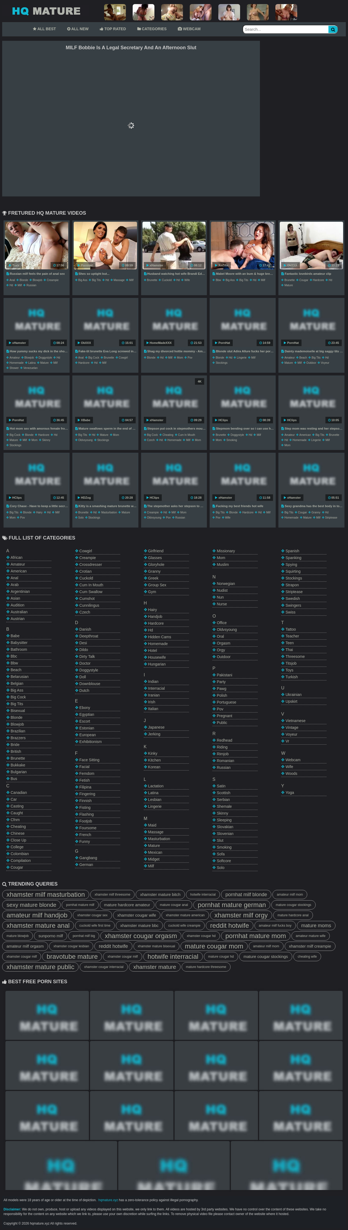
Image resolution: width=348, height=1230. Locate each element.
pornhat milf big (84, 936)
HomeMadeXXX (159, 342)
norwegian (226, 583)
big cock (93, 357)
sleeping (224, 820)
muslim (223, 564)
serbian (223, 799)
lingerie (242, 357)
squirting (292, 571)
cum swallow (90, 592)
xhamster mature (154, 967)
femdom (86, 773)
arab (15, 584)
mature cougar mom (214, 946)
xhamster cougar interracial (103, 967)
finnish (85, 801)
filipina (85, 787)
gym (152, 592)
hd (11, 285)
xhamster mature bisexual (156, 946)
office (221, 623)
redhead (224, 740)
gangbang (88, 858)
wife (187, 280)
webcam (292, 760)
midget (154, 859)
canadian (19, 792)
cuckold (167, 280)
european (87, 735)
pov (190, 357)
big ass (82, 280)
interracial (156, 688)
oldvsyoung (85, 440)
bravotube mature (72, 956)
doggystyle (45, 357)
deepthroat (88, 636)
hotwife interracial (203, 894)
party (221, 682)
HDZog (84, 497)
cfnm (15, 820)
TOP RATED (113, 29)
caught (17, 813)
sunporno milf (50, 935)
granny (316, 512)
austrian (17, 618)
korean (154, 767)
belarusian (20, 676)
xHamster (155, 265)
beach (303, 357)
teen (289, 643)
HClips (221, 420)
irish (151, 702)
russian (31, 285)
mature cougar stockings (293, 905)
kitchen (154, 760)
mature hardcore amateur (127, 904)
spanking (293, 558)
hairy (39, 512)
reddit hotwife (229, 925)
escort (84, 721)
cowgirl (123, 357)
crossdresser (90, 564)
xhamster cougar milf (22, 956)
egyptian (86, 714)
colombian (20, 854)
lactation (156, 786)
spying (291, 564)
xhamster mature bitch (160, 894)
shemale (224, 806)
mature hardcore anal (293, 915)
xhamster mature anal (38, 925)
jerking (154, 734)
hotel (152, 650)
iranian (154, 695)
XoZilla (221, 265)
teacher (292, 636)
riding (222, 747)
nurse (222, 604)
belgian (17, 683)
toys (289, 670)
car (14, 799)
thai (289, 650)
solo (81, 517)
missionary (226, 551)
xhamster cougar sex (92, 915)
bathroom (19, 649)
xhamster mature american (185, 915)
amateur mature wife (310, 936)
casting (17, 806)
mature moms (316, 925)
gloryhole (156, 564)
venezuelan (30, 367)
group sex (157, 585)
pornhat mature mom (255, 935)
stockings (221, 362)
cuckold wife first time (94, 925)
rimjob (223, 754)
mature (288, 285)
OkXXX (290, 265)
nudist (222, 590)
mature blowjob (18, 936)
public (222, 722)
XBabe (84, 420)
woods (291, 773)
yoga (289, 792)
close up (18, 840)
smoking (231, 440)
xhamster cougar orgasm (141, 935)
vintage (291, 727)
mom (180, 357)
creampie (52, 280)
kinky (152, 753)
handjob (155, 616)
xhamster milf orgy (241, 915)
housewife (157, 657)
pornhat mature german (232, 904)
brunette (152, 280)
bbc (14, 656)
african (17, 557)
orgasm (223, 643)
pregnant (224, 716)
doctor (85, 663)
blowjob (37, 280)
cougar (303, 280)
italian (153, 709)
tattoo (290, 629)
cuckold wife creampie (184, 925)
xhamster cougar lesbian (71, 946)
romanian (225, 761)
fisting (85, 807)
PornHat (85, 265)
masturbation (109, 512)
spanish (292, 551)
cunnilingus (89, 605)
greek (153, 578)
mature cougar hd (221, 956)
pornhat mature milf (80, 905)
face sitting (89, 760)
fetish (84, 780)
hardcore (318, 280)
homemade (17, 362)
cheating (168, 434)
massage (119, 280)
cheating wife (307, 956)
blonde (24, 280)
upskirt (291, 701)
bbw (218, 280)
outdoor (311, 362)
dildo (83, 650)
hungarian (157, 664)
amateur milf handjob (37, 915)
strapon (292, 585)
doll (82, 677)
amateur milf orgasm (25, 946)
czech (151, 440)
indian (153, 681)
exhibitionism (90, 741)
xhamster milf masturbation (46, 894)
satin (221, 786)
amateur (15, 357)
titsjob (291, 663)
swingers (293, 605)
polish (222, 695)
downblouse (89, 684)
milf (20, 285)
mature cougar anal (174, 905)
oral (220, 636)
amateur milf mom (290, 894)
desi (83, 643)
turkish (291, 677)
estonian (86, 728)
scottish (223, 793)
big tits (96, 280)
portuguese (226, 702)
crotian (85, 571)
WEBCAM (189, 29)
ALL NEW (78, 29)
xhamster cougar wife (136, 915)
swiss (290, 612)
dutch (84, 690)
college (17, 847)
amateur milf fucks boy (275, 925)
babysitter (19, 642)
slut (220, 840)
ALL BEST (44, 29)
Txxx (14, 265)
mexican (155, 852)
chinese (17, 833)
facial (84, 766)
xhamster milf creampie (310, 946)
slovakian (225, 827)
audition (17, 605)
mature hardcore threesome (206, 967)
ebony (84, 707)
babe (15, 636)
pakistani (224, 675)
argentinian (20, 591)
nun (220, 597)
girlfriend (156, 551)
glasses (155, 558)
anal (12, 280)
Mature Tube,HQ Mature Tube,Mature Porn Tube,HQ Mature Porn (45, 10)
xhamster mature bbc (139, 925)
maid (152, 825)
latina (32, 362)
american (305, 434)
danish (85, 629)
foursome (88, 828)
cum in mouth (186, 434)
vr (287, 741)
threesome (295, 656)
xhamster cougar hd (201, 936)
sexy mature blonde (31, 905)
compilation (21, 860)
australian (19, 612)
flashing (86, 814)
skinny (46, 440)
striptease (331, 517)
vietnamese (295, 721)
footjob (85, 821)
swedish (292, 598)
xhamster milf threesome (112, 894)
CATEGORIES (152, 29)
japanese (156, 727)
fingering (87, 794)
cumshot (87, 598)
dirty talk (87, 656)
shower (14, 367)
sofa (221, 854)
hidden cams (159, 637)
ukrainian (293, 694)
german (86, 864)
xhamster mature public (40, 966)
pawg (221, 688)
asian (15, 598)
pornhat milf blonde (246, 894)
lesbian (154, 799)
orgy (221, 650)
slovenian (225, 833)
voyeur (325, 362)
